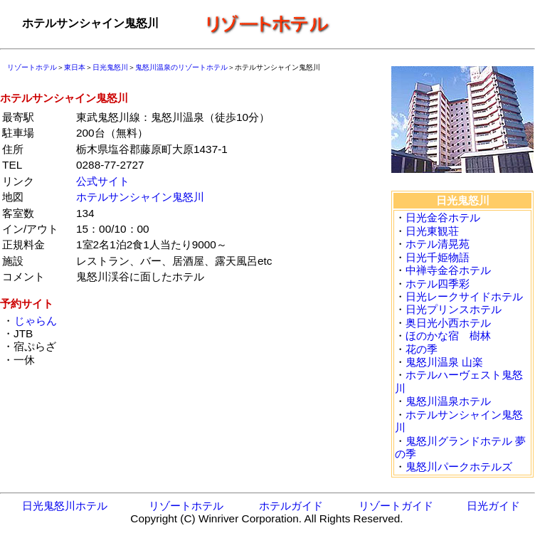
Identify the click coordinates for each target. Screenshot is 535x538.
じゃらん (35, 321)
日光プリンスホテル (454, 309)
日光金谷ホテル (443, 217)
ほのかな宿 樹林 (448, 335)
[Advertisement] (218, 403)
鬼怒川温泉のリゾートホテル (181, 67)
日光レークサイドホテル (464, 296)
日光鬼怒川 (110, 67)
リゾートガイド (396, 506)
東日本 (74, 67)
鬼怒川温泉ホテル (448, 401)
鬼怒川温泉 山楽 (444, 362)
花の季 (422, 349)
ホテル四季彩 (438, 284)
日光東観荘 (432, 231)
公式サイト (102, 181)
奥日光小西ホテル (448, 323)
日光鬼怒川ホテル (64, 506)
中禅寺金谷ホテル (448, 270)
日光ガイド (493, 506)
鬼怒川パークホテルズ (459, 466)
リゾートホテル (32, 67)
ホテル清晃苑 (438, 244)
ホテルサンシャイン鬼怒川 (140, 197)
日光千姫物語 (438, 257)
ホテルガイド (291, 506)
